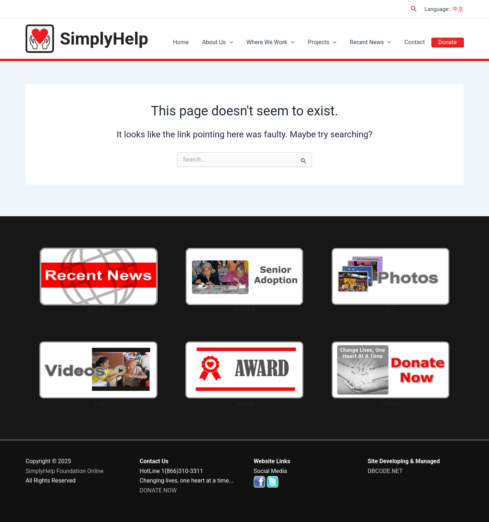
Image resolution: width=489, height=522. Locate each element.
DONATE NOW (158, 490)
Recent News (376, 42)
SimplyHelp (104, 38)
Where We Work (281, 42)
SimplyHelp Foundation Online (65, 471)
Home (196, 42)
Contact (418, 42)
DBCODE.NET (385, 471)
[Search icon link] (414, 9)
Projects (330, 42)
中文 (458, 9)
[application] (242, 42)
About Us (230, 42)
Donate (448, 42)
